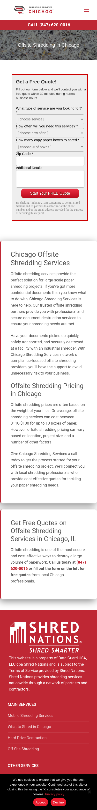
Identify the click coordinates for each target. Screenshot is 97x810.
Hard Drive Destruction (27, 738)
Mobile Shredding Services (30, 715)
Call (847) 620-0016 (49, 24)
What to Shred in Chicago (29, 726)
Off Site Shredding (23, 749)
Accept (40, 802)
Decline (58, 802)
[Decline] (89, 793)
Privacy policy (54, 794)
